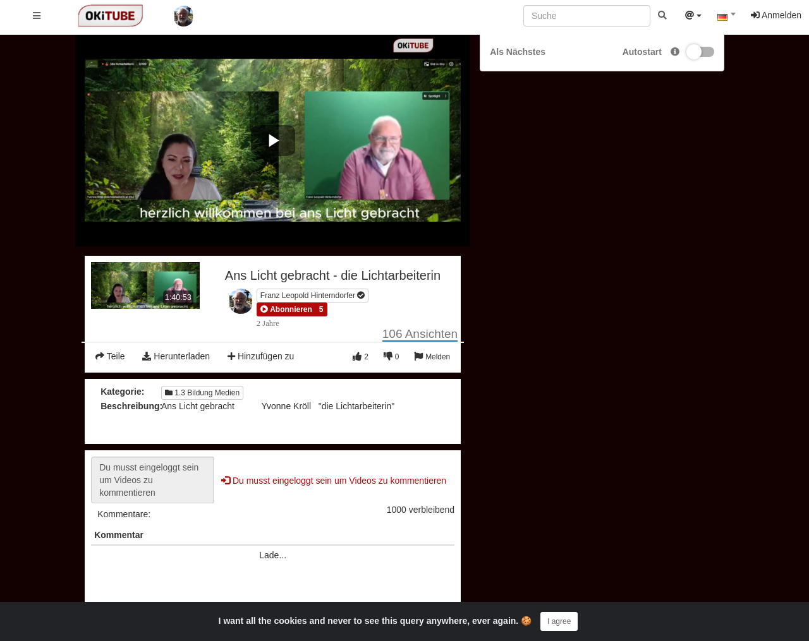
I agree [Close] (559, 621)
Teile (110, 356)
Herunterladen (176, 356)
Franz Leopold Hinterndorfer (312, 295)
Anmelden (776, 15)
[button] (286, 309)
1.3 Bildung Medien (202, 392)
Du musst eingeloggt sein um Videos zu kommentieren (152, 480)
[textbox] (726, 18)
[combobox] (726, 18)
